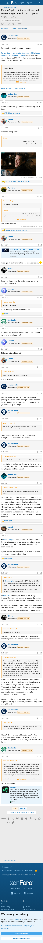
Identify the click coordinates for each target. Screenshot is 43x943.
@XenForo (15, 893)
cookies (18, 919)
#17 (41, 624)
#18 (41, 653)
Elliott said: (6, 723)
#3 (41, 128)
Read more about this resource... (13, 88)
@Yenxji (6, 596)
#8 (41, 328)
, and (16, 230)
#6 (41, 277)
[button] (11, 867)
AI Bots (13, 787)
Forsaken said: (7, 302)
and (12, 113)
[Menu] (3, 2)
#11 (41, 393)
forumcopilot (7, 24)
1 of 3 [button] (15, 808)
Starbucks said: (8, 423)
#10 (41, 367)
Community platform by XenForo (19, 874)
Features (24, 904)
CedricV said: (7, 371)
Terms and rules (7, 870)
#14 (41, 483)
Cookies (5, 867)
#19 (41, 718)
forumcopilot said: (8, 487)
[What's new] (35, 2)
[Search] (40, 2)
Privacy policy (18, 870)
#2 (41, 102)
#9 (41, 349)
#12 (41, 419)
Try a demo (28, 888)
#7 (41, 297)
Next (23, 808)
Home (31, 870)
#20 (41, 756)
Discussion (22, 28)
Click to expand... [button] (21, 82)
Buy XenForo (15, 888)
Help (26, 870)
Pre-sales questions (28, 909)
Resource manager (7, 909)
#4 (41, 196)
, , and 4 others (18, 181)
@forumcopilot (8, 539)
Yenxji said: (6, 577)
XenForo (28, 893)
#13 (41, 452)
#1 (41, 44)
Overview (4, 28)
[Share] (38, 44)
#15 (41, 535)
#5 (41, 245)
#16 (41, 573)
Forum (3, 904)
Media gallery (5, 907)
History (13, 28)
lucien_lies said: (8, 456)
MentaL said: (7, 201)
